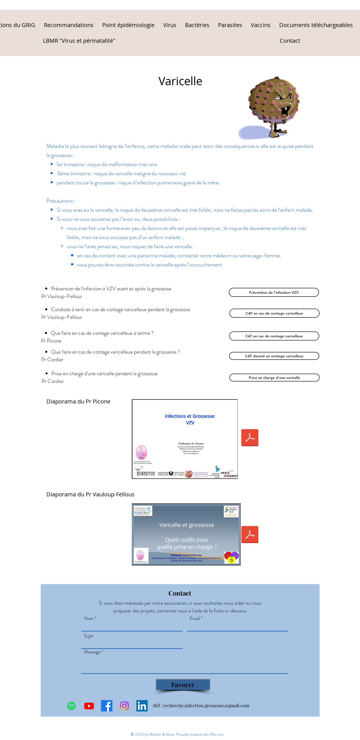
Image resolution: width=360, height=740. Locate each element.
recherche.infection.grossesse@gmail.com (206, 705)
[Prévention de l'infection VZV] (274, 292)
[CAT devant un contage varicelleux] (274, 356)
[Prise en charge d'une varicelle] (274, 378)
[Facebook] (106, 706)
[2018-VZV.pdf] (250, 438)
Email (195, 618)
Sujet (89, 635)
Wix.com (217, 734)
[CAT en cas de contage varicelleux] (274, 313)
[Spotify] (71, 706)
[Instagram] (124, 706)
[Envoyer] (183, 685)
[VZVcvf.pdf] (250, 535)
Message (92, 651)
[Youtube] (89, 706)
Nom (89, 618)
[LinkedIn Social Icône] (142, 706)
